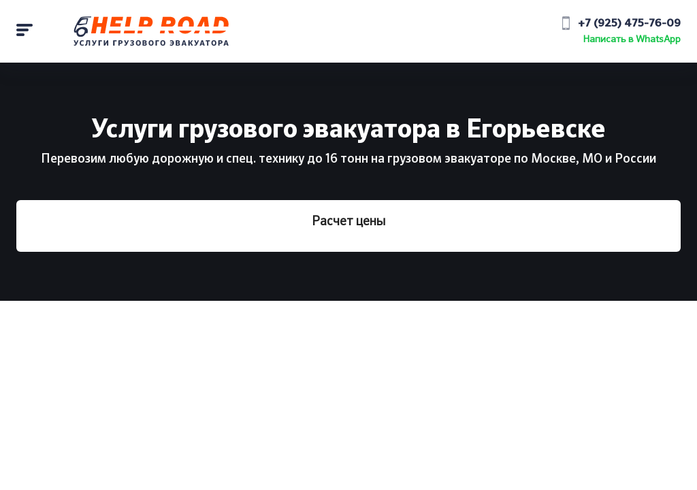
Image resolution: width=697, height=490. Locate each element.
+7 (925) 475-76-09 (629, 23)
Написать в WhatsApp (632, 39)
